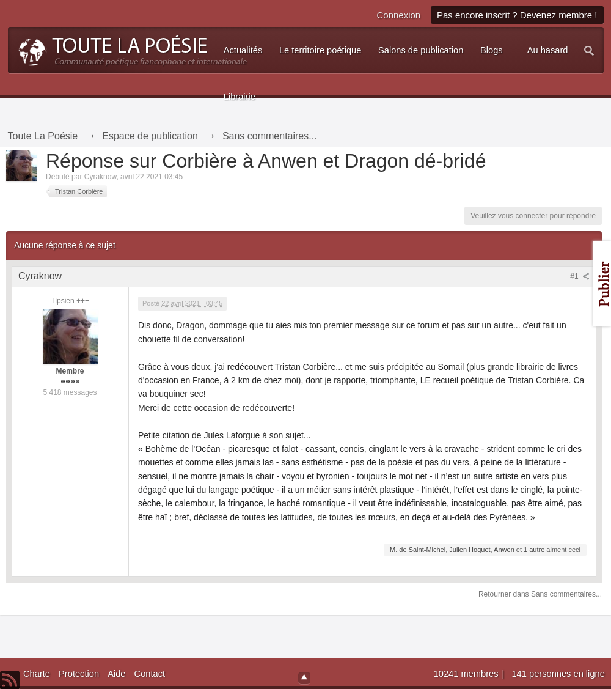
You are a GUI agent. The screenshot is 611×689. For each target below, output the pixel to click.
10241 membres (467, 674)
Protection (79, 674)
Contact (150, 674)
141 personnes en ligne (557, 674)
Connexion (398, 15)
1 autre (534, 549)
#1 (580, 276)
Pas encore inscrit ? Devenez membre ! (517, 15)
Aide (116, 674)
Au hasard (547, 50)
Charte (36, 674)
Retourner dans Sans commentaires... (540, 594)
